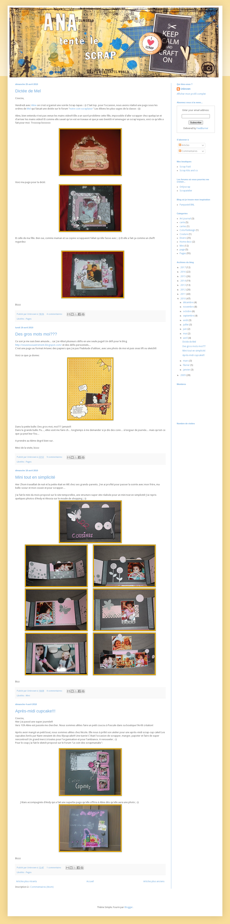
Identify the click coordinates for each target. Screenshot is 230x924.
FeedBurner (202, 128)
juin (185, 329)
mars (186, 360)
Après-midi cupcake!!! (35, 711)
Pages (29, 319)
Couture (184, 234)
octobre (187, 311)
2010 (183, 298)
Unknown (185, 89)
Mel (29, 108)
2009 (183, 375)
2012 (183, 289)
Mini (28, 695)
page (182, 249)
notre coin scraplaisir (81, 108)
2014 (183, 280)
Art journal (185, 218)
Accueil (90, 881)
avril (185, 338)
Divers (183, 238)
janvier (187, 369)
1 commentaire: (54, 867)
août (186, 320)
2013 (183, 285)
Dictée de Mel (28, 91)
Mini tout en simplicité (35, 477)
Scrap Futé (185, 166)
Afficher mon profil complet (191, 94)
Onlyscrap (185, 187)
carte (182, 222)
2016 (183, 271)
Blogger (129, 907)
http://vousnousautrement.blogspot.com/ (38, 344)
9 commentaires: (55, 457)
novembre (188, 306)
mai (185, 333)
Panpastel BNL (187, 204)
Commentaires (188, 151)
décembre (188, 302)
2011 (183, 294)
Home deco (186, 241)
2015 (183, 276)
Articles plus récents (26, 881)
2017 (183, 267)
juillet (186, 324)
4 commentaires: (55, 314)
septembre (189, 315)
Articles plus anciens (153, 881)
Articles (184, 145)
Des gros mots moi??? (36, 334)
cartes (183, 226)
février (186, 365)
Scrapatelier (186, 190)
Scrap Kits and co (189, 170)
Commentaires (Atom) (41, 887)
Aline (33, 105)
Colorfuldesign (187, 230)
